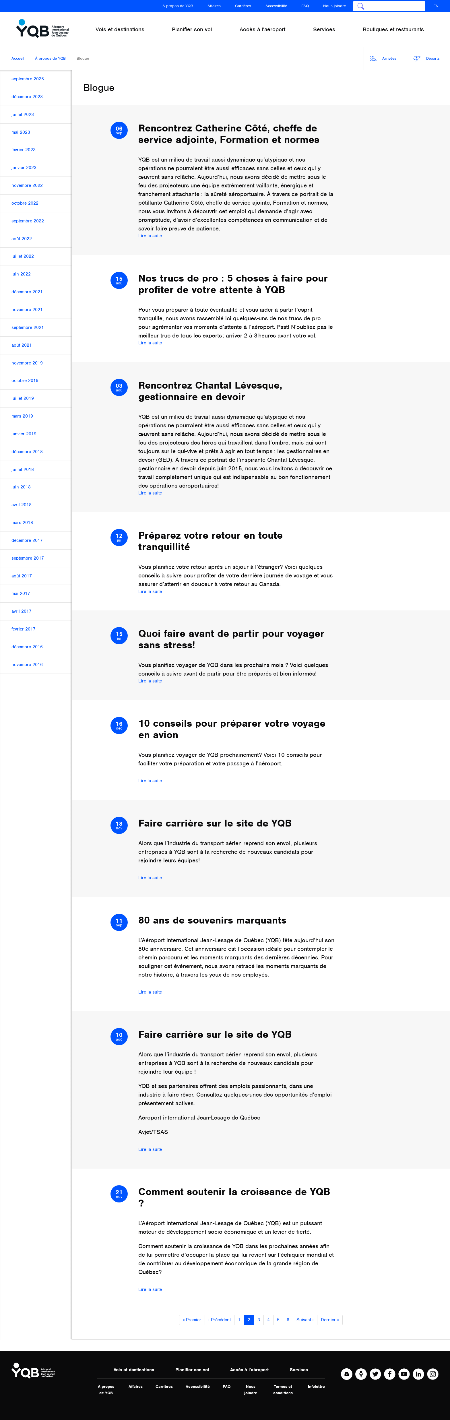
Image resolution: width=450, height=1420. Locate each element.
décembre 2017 (27, 540)
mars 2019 (22, 416)
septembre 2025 (27, 79)
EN (436, 5)
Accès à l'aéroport (249, 1370)
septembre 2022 (27, 221)
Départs (426, 58)
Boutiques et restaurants (393, 29)
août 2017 (21, 576)
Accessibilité (276, 5)
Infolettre (316, 1386)
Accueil (17, 58)
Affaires (214, 5)
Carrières (243, 5)
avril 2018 (21, 505)
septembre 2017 (27, 558)
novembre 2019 (27, 363)
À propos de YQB (177, 5)
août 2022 (21, 239)
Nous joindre (334, 5)
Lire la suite (150, 236)
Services (299, 1370)
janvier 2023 (23, 167)
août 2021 (21, 345)
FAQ (305, 5)
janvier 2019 (23, 434)
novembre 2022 (27, 185)
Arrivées (383, 59)
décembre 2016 (27, 647)
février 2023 (23, 150)
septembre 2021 (27, 327)
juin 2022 (21, 274)
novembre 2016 (27, 665)
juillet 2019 (22, 398)
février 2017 (23, 629)
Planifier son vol (192, 1370)
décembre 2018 (27, 452)
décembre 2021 (27, 292)
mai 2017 (20, 593)
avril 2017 (21, 611)
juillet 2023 (22, 114)
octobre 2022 (24, 203)
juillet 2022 (22, 256)
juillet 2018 (22, 469)
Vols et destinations (134, 1370)
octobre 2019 (24, 380)
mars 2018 (22, 522)
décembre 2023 (27, 97)
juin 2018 (21, 487)
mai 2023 (20, 132)
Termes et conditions (283, 1389)
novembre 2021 (27, 310)
